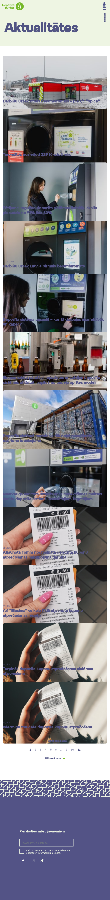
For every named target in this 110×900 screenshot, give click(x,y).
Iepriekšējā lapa (57, 741)
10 (72, 750)
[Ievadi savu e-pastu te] (42, 842)
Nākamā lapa (53, 759)
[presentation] (43, 871)
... (61, 750)
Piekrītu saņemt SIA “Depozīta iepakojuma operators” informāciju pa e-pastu (48, 852)
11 (79, 750)
